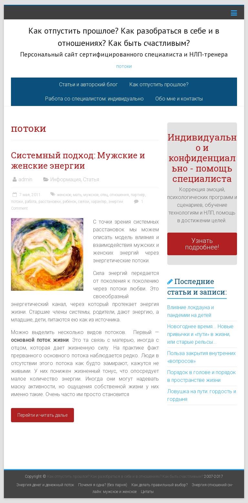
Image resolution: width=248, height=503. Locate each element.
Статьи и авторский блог (88, 84)
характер (99, 201)
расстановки (49, 201)
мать (77, 195)
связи (83, 201)
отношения (119, 195)
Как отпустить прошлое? (159, 84)
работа (30, 201)
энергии (115, 201)
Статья (91, 179)
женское (64, 195)
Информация (65, 179)
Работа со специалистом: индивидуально (94, 99)
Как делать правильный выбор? (159, 485)
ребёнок (69, 201)
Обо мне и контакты (179, 99)
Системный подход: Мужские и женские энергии (78, 160)
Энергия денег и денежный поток (45, 485)
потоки (124, 66)
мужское (90, 195)
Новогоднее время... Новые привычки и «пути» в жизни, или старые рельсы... (200, 334)
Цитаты (147, 491)
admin (25, 179)
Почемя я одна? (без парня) (102, 485)
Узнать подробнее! (202, 244)
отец (104, 195)
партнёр (138, 195)
